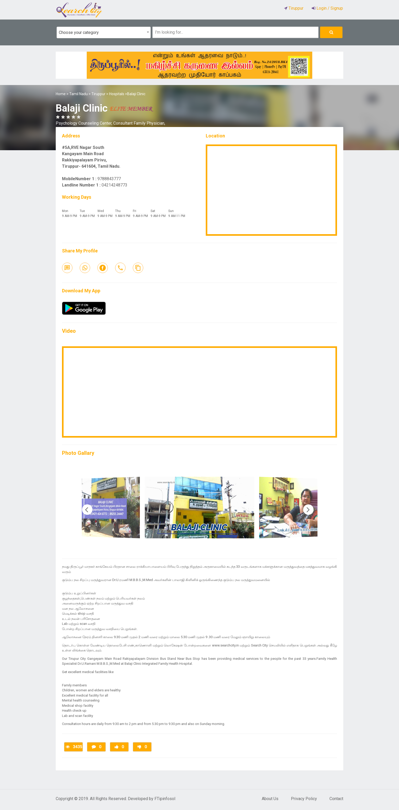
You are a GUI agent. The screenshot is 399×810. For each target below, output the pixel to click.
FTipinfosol (164, 798)
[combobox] (104, 32)
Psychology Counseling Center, (84, 123)
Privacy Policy (304, 798)
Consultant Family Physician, (139, 123)
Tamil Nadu (78, 94)
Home (61, 94)
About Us (270, 798)
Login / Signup (329, 8)
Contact (336, 798)
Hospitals (116, 94)
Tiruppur (98, 94)
